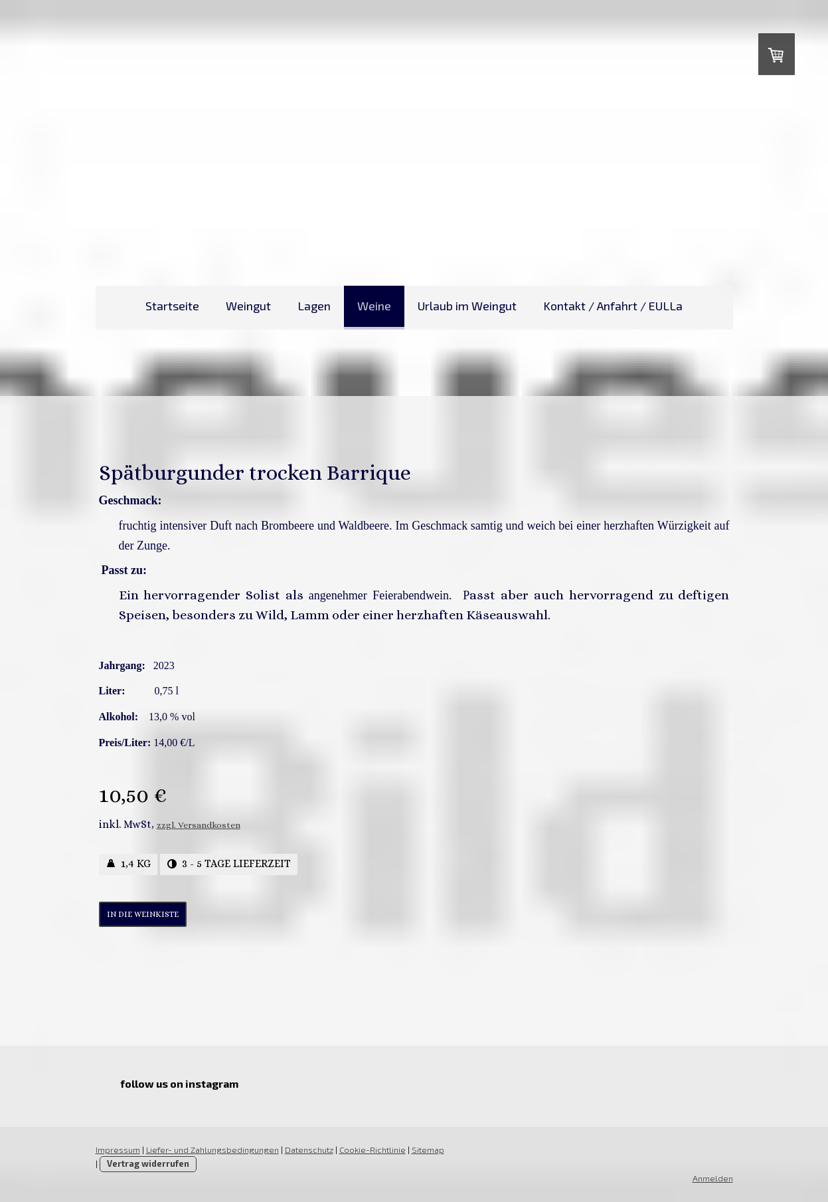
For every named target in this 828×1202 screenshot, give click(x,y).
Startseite (172, 305)
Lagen (314, 305)
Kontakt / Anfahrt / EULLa (613, 305)
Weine (374, 305)
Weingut (248, 305)
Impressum (118, 1149)
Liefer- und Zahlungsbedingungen (212, 1149)
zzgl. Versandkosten (198, 825)
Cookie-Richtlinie (372, 1149)
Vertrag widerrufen (148, 1163)
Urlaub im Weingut (467, 305)
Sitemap (428, 1149)
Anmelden (713, 1178)
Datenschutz (309, 1149)
